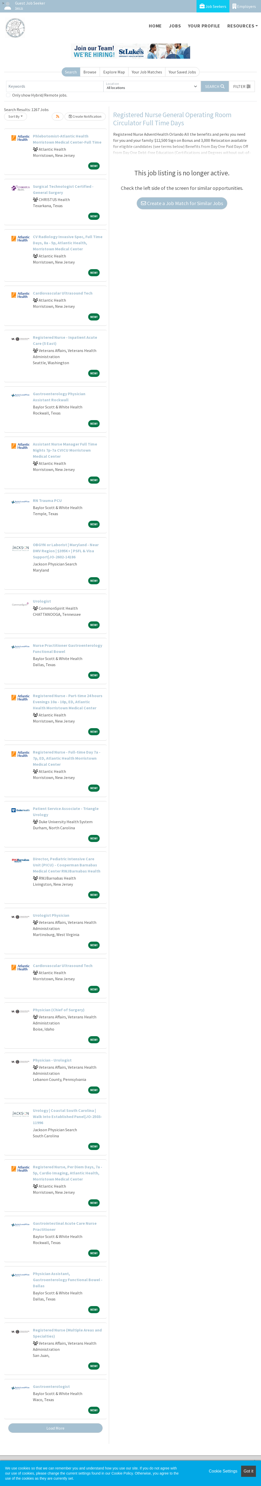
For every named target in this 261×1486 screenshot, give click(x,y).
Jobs (175, 26)
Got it (248, 1471)
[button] (242, 86)
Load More (55, 1428)
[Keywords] (54, 86)
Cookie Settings (223, 1471)
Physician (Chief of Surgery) (59, 1009)
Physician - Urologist (52, 1060)
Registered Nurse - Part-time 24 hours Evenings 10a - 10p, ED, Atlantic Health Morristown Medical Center (67, 701)
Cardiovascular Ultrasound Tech (63, 293)
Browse (89, 71)
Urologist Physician (51, 915)
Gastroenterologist (51, 1386)
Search (71, 71)
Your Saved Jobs (182, 71)
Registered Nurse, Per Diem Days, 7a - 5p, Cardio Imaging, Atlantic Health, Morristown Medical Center (67, 1173)
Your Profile (204, 26)
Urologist (42, 601)
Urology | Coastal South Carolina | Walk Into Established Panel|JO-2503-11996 (67, 1116)
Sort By (14, 116)
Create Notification (85, 116)
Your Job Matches (147, 71)
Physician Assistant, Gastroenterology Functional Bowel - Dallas (67, 1279)
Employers (244, 6)
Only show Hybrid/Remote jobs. (39, 95)
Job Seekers (213, 6)
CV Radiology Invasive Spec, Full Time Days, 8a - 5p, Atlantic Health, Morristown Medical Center (67, 242)
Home (155, 26)
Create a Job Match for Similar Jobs (182, 203)
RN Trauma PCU (47, 500)
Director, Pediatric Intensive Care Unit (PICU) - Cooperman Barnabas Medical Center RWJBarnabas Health (66, 865)
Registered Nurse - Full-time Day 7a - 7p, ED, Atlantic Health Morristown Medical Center (66, 758)
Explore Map (114, 71)
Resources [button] (240, 26)
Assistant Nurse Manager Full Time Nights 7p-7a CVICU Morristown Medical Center (65, 450)
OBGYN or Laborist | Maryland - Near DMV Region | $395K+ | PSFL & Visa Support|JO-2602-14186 (66, 550)
